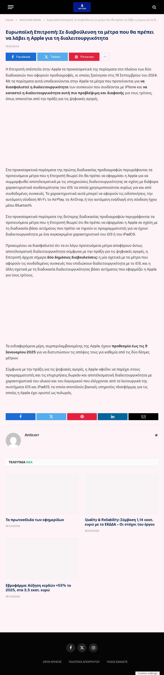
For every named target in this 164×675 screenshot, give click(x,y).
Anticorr (32, 435)
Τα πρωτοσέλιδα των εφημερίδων (35, 520)
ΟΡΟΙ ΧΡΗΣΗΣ (52, 661)
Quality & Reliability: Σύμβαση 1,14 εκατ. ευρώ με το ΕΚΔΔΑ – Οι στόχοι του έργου (120, 522)
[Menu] (11, 7)
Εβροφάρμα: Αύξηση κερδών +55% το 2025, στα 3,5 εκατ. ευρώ (38, 587)
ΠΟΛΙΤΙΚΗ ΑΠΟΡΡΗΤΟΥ (84, 661)
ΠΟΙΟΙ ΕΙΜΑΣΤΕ (117, 661)
